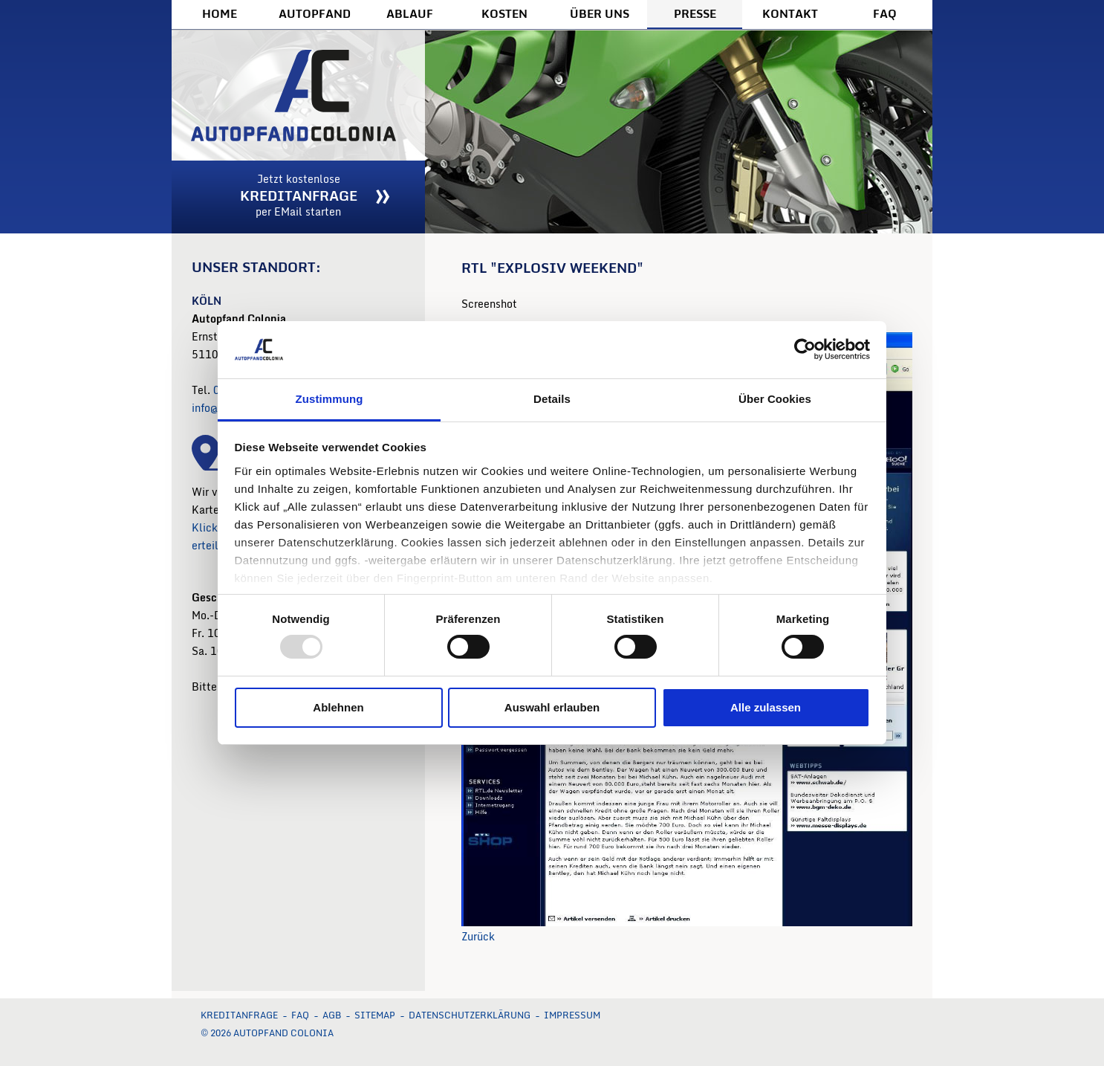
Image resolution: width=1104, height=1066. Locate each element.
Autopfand (315, 13)
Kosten (504, 13)
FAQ (885, 13)
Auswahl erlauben (552, 707)
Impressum (572, 1015)
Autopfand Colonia (298, 95)
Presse (695, 13)
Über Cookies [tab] (774, 399)
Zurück (478, 936)
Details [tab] (552, 399)
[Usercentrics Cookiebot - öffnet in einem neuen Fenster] (805, 349)
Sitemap (374, 1015)
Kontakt (790, 13)
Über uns (599, 13)
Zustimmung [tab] (329, 399)
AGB (331, 1015)
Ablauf (409, 13)
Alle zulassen (765, 707)
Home (219, 13)
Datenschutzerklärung (469, 1015)
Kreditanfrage (239, 1015)
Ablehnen (338, 707)
